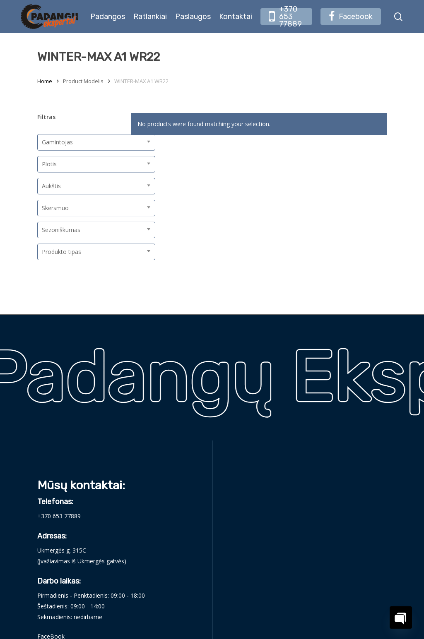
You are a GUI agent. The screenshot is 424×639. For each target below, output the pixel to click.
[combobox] (96, 142)
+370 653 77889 (59, 516)
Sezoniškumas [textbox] (61, 230)
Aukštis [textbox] (51, 186)
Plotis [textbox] (49, 164)
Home (44, 81)
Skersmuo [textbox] (55, 208)
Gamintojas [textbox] (57, 142)
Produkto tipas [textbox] (61, 252)
